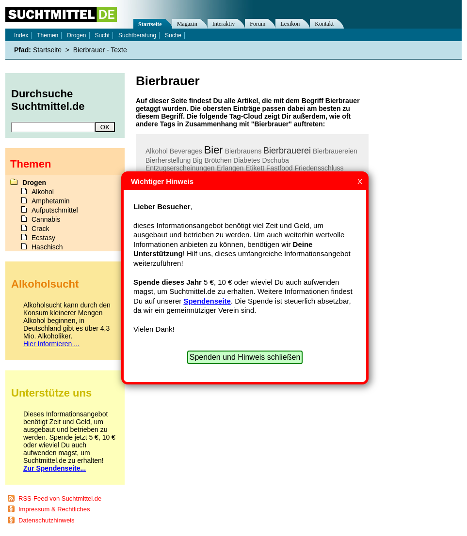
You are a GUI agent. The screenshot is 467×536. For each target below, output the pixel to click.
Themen (47, 35)
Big (197, 160)
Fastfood (279, 168)
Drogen (76, 35)
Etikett (254, 168)
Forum (257, 23)
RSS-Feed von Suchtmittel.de (59, 498)
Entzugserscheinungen (179, 168)
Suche (173, 35)
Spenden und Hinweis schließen (245, 357)
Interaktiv (223, 23)
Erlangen (229, 168)
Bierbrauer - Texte (100, 50)
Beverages (186, 151)
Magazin (187, 23)
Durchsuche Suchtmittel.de (48, 100)
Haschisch (47, 247)
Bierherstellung (168, 160)
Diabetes (246, 160)
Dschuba (275, 160)
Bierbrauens (243, 151)
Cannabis (46, 219)
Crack (40, 228)
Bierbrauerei (287, 150)
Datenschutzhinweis (46, 520)
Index (21, 35)
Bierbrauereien (335, 151)
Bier (213, 150)
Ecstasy (43, 238)
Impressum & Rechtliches (54, 509)
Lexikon (290, 23)
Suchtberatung (137, 35)
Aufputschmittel (55, 210)
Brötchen (217, 160)
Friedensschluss (318, 168)
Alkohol (156, 151)
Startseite (150, 24)
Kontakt (324, 23)
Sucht (102, 35)
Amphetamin (51, 201)
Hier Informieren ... (51, 344)
